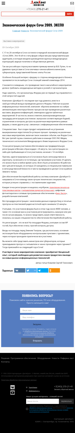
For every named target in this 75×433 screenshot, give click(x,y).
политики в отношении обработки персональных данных (38, 334)
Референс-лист (67, 358)
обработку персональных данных (36, 331)
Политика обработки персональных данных (19, 380)
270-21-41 (37, 8)
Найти (69, 14)
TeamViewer (33, 387)
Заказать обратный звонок (64, 389)
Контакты (5, 361)
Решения (5, 358)
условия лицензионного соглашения (45, 336)
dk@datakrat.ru (34, 391)
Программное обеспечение (23, 358)
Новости (55, 358)
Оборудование (44, 358)
